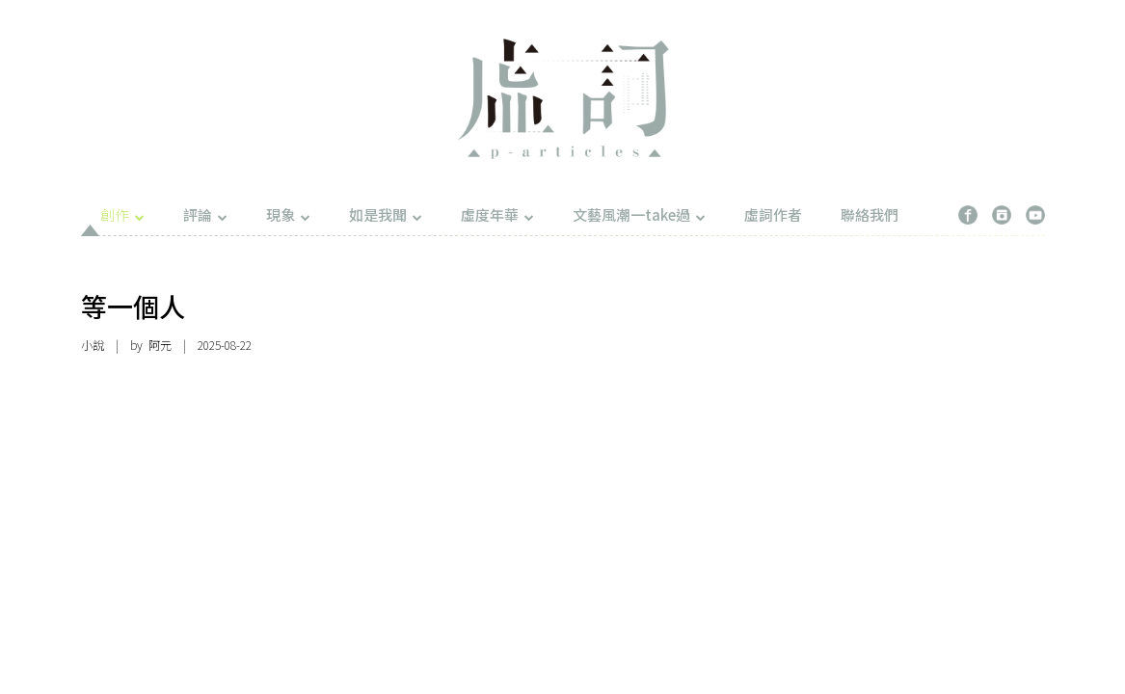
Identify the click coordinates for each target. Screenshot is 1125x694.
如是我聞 (385, 214)
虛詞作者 (773, 214)
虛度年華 (497, 214)
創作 (122, 214)
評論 (205, 214)
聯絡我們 (869, 214)
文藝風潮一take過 (639, 214)
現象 (288, 214)
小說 (92, 344)
